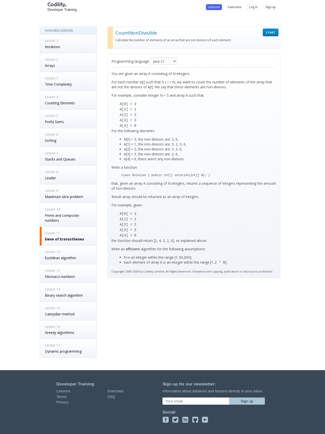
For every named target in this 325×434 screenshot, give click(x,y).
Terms (61, 397)
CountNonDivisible (136, 33)
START (270, 32)
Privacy (62, 402)
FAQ (111, 397)
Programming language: (130, 61)
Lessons (63, 391)
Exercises (116, 391)
